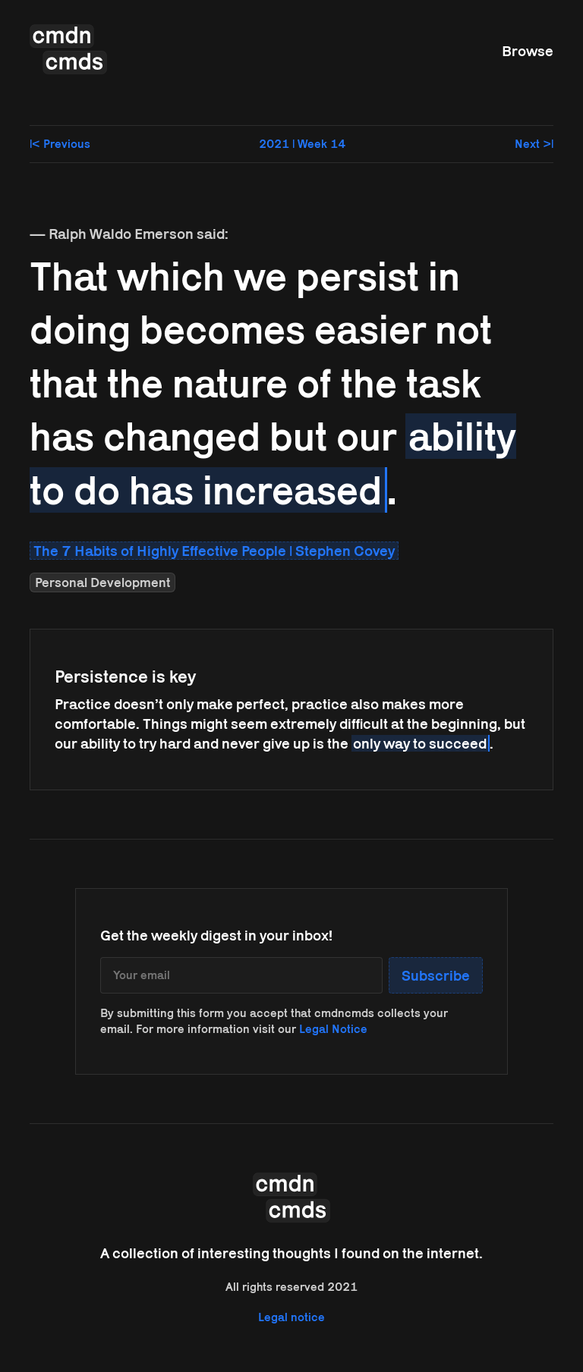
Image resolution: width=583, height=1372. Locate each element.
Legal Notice (333, 1028)
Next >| (534, 143)
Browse (527, 50)
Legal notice (291, 1317)
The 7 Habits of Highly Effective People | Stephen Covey (214, 550)
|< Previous (60, 143)
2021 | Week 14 (302, 143)
